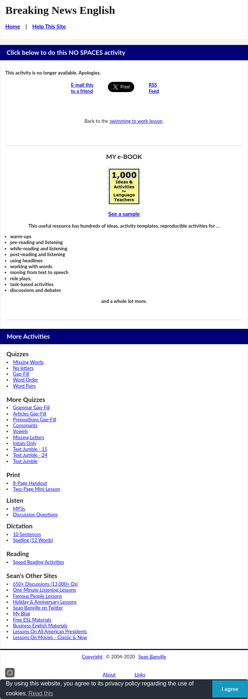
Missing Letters (28, 437)
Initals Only (24, 443)
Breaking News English (60, 10)
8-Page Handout (30, 483)
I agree (230, 689)
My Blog (21, 613)
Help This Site (49, 26)
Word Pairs (24, 386)
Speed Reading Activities (38, 562)
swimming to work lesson (135, 121)
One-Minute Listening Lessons (44, 590)
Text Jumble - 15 (30, 449)
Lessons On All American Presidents (50, 631)
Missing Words (28, 362)
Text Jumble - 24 (30, 455)
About (109, 674)
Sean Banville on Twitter (38, 608)
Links (140, 674)
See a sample (124, 213)
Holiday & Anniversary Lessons (45, 602)
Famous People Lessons (37, 596)
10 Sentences (27, 534)
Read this (40, 693)
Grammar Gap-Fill (31, 407)
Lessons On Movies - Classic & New (50, 637)
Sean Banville (152, 657)
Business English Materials (40, 625)
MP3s (19, 509)
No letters (23, 368)
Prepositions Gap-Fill (35, 419)
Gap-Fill (21, 374)
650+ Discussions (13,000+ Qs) (45, 584)
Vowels (20, 431)
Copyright (92, 657)
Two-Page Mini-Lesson (36, 489)
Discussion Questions (35, 514)
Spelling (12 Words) (33, 540)
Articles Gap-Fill (29, 414)
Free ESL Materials (32, 620)
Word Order (25, 380)
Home (12, 26)
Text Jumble (25, 461)
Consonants (25, 425)
